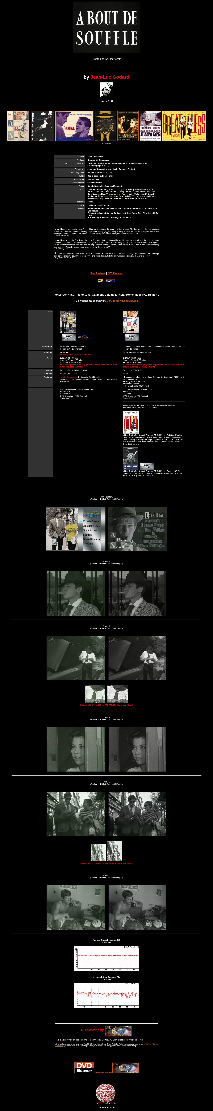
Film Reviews (97, 273)
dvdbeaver (98, 1072)
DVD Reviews (114, 273)
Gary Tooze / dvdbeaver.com (123, 300)
